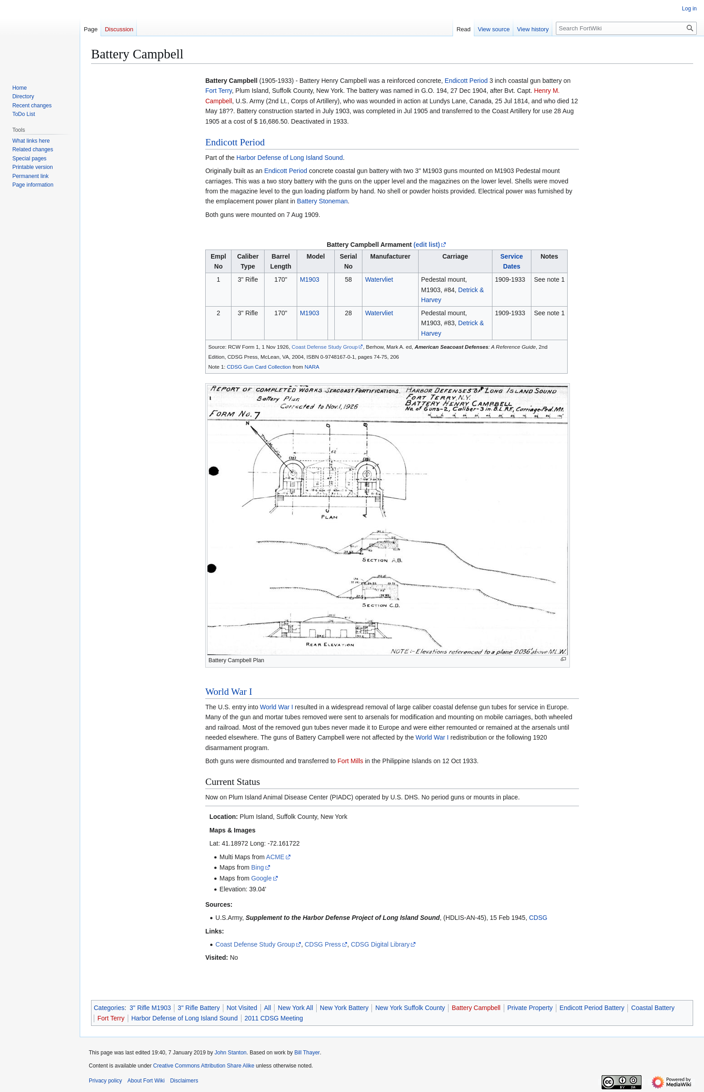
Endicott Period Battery (591, 1007)
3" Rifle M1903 (150, 1007)
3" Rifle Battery (199, 1007)
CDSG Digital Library (380, 944)
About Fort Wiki (145, 1081)
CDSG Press (322, 944)
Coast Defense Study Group (325, 347)
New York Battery (344, 1007)
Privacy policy (105, 1081)
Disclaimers (184, 1081)
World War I (228, 691)
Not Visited (242, 1007)
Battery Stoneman (322, 201)
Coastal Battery (653, 1007)
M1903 (309, 279)
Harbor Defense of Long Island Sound (289, 157)
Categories (109, 1007)
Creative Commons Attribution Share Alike (203, 1066)
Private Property (530, 1007)
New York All (295, 1007)
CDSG (538, 917)
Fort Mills (350, 761)
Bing (257, 867)
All (267, 1007)
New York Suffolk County (410, 1007)
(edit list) (427, 244)
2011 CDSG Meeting (274, 1018)
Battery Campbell (476, 1007)
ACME (275, 857)
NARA (311, 367)
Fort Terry (218, 90)
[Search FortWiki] (626, 28)
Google (261, 878)
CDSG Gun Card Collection (259, 367)
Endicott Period (466, 80)
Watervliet (379, 279)
